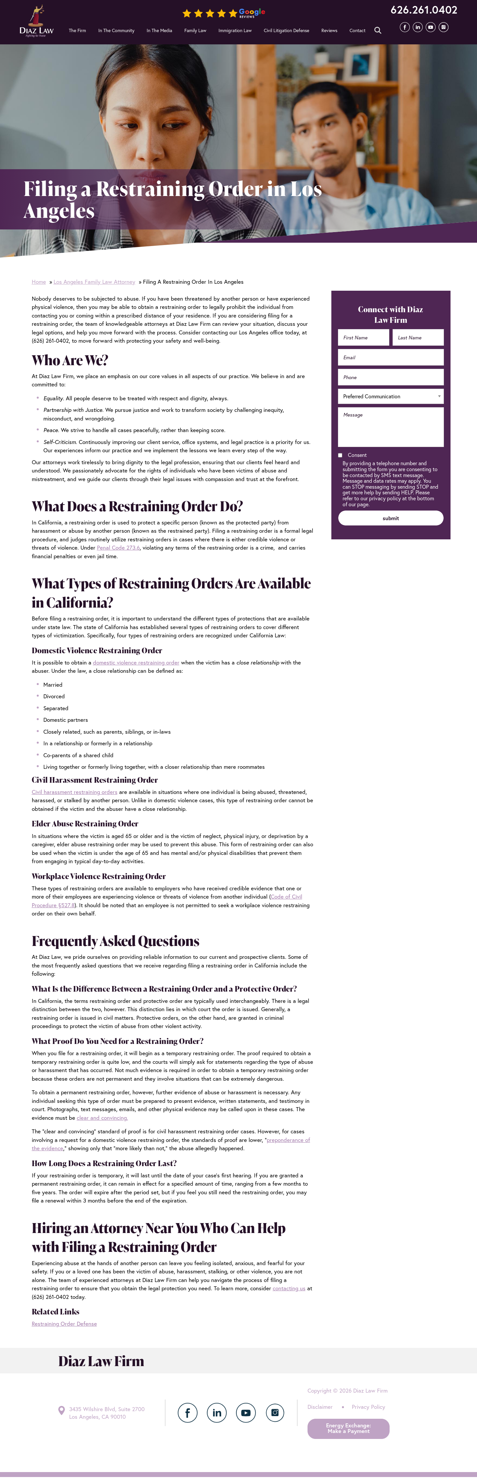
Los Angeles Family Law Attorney (94, 281)
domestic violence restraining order (136, 662)
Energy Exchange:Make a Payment (348, 1428)
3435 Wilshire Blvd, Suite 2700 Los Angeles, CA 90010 (108, 1412)
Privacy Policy (368, 1406)
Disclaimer (320, 1406)
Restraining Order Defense (64, 1323)
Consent (357, 455)
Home (39, 281)
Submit (221, 32)
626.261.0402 (422, 10)
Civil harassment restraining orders (75, 792)
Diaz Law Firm (37, 20)
